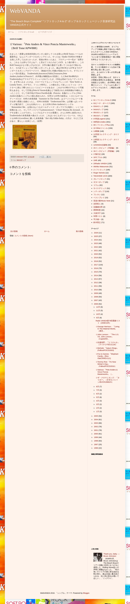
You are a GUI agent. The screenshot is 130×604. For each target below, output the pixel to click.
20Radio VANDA (100, 163)
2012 (96, 282)
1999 (96, 437)
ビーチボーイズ (45, 32)
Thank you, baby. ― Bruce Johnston (112, 555)
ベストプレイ (98, 198)
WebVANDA (25, 11)
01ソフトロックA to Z (102, 100)
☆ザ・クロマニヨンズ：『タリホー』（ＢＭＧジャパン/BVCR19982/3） (107, 380)
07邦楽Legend (99, 119)
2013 (96, 279)
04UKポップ (98, 109)
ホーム (11, 32)
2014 (96, 275)
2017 (96, 265)
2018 (96, 261)
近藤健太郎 (98, 207)
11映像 (96, 131)
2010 (96, 290)
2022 (96, 247)
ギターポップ (98, 182)
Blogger (86, 593)
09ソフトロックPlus (101, 125)
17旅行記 (97, 154)
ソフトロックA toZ (26, 32)
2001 (96, 430)
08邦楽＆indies (99, 122)
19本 (95, 160)
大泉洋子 (97, 213)
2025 (96, 236)
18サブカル (98, 157)
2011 (96, 286)
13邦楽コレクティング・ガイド (106, 139)
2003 (96, 423)
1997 (96, 444)
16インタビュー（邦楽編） (104, 151)
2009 (96, 293)
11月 (98, 310)
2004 (96, 419)
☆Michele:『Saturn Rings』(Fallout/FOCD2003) (107, 349)
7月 (98, 390)
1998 (96, 441)
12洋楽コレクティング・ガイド (106, 134)
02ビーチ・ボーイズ (101, 103)
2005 (96, 416)
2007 (96, 300)
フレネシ (97, 194)
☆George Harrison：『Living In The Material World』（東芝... (107, 328)
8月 (98, 386)
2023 (96, 243)
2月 (98, 408)
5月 (98, 397)
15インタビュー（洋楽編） (104, 148)
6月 (98, 394)
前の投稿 (79, 231)
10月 (98, 314)
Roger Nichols (99, 173)
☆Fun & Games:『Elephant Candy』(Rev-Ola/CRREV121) (107, 356)
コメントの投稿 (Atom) (23, 236)
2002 (96, 427)
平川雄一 (97, 219)
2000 (96, 434)
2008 (96, 297)
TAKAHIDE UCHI (100, 176)
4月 (98, 401)
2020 (96, 254)
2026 (96, 233)
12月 (98, 307)
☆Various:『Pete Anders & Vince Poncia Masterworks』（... (107, 372)
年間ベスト (98, 216)
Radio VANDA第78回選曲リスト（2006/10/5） (108, 322)
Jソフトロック (99, 170)
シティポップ (98, 191)
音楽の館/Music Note (101, 201)
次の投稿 (14, 231)
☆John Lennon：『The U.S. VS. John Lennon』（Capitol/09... (107, 336)
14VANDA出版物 (100, 145)
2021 (96, 250)
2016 (96, 268)
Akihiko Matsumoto (101, 166)
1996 (96, 448)
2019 (96, 257)
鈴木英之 (97, 222)
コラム (96, 185)
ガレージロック (99, 179)
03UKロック (98, 106)
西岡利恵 (97, 210)
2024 (96, 240)
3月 (98, 404)
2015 (96, 272)
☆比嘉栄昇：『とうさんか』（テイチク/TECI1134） (107, 343)
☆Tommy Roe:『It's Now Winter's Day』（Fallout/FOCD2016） (106, 364)
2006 (96, 304)
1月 (98, 411)
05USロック (98, 112)
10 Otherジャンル (100, 128)
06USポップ (21, 160)
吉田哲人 (97, 204)
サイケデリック (99, 188)
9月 (98, 318)
